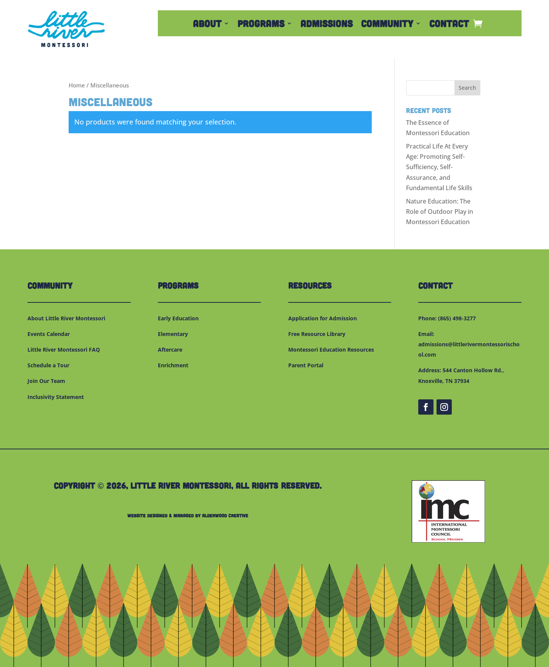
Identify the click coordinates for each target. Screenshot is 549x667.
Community (387, 25)
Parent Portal (305, 365)
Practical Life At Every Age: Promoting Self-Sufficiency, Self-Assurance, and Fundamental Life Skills (439, 167)
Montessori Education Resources (331, 349)
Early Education (178, 318)
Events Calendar (48, 334)
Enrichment (173, 365)
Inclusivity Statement (55, 397)
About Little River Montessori (66, 318)
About (207, 25)
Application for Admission (322, 318)
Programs (261, 25)
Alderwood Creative (225, 515)
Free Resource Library (316, 334)
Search (467, 87)
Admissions (326, 25)
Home (77, 85)
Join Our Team (46, 380)
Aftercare (170, 349)
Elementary (173, 334)
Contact (449, 25)
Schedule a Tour (48, 365)
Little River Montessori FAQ (63, 349)
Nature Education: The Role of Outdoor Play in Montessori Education (439, 211)
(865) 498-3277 (457, 318)
